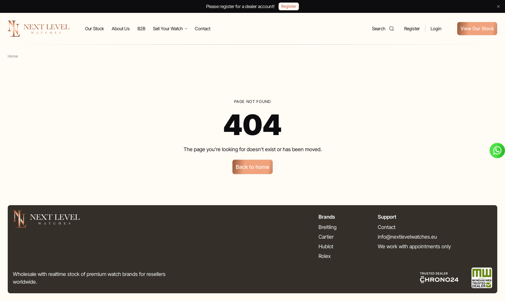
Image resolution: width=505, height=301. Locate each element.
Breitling (328, 227)
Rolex (325, 256)
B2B (141, 28)
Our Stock (94, 28)
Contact (202, 28)
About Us (121, 28)
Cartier (326, 236)
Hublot (326, 246)
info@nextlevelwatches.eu (407, 236)
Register (412, 28)
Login (436, 28)
